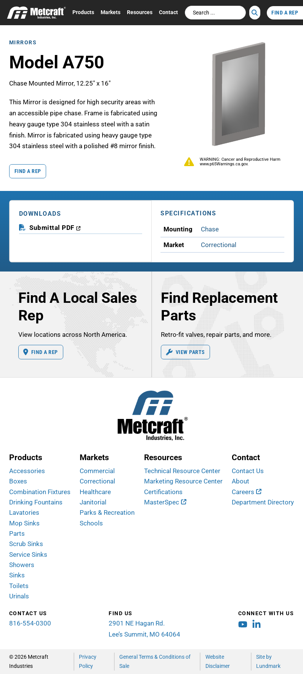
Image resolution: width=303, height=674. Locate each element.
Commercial (97, 471)
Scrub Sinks (26, 544)
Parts (17, 533)
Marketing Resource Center (183, 481)
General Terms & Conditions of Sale (155, 661)
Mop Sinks (24, 523)
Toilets (19, 586)
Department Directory (263, 502)
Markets (110, 12)
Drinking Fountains (36, 502)
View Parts (185, 352)
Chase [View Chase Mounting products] (210, 229)
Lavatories (24, 512)
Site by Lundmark (268, 661)
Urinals (19, 596)
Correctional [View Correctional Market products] (218, 245)
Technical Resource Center (182, 471)
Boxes (18, 481)
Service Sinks (28, 554)
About (240, 481)
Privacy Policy (87, 661)
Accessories (27, 471)
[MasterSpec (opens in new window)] (165, 502)
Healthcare (95, 492)
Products (83, 12)
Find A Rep (284, 13)
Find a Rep (27, 171)
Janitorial (93, 502)
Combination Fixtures (40, 492)
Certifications (163, 492)
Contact (168, 12)
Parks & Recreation (107, 512)
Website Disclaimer (217, 661)
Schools (91, 523)
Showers (21, 565)
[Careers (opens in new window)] (246, 492)
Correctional (97, 481)
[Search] (254, 12)
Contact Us (248, 471)
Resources (139, 12)
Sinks (17, 575)
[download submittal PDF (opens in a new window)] (55, 227)
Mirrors (23, 42)
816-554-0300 (30, 623)
